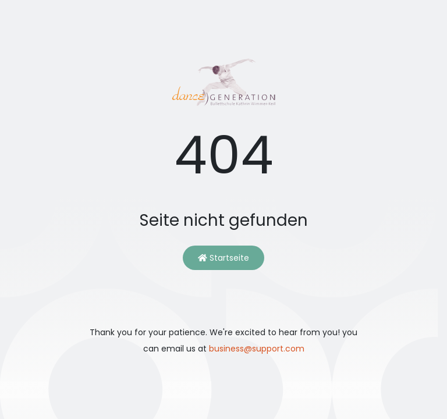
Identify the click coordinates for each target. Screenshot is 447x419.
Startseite (223, 258)
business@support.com (256, 348)
